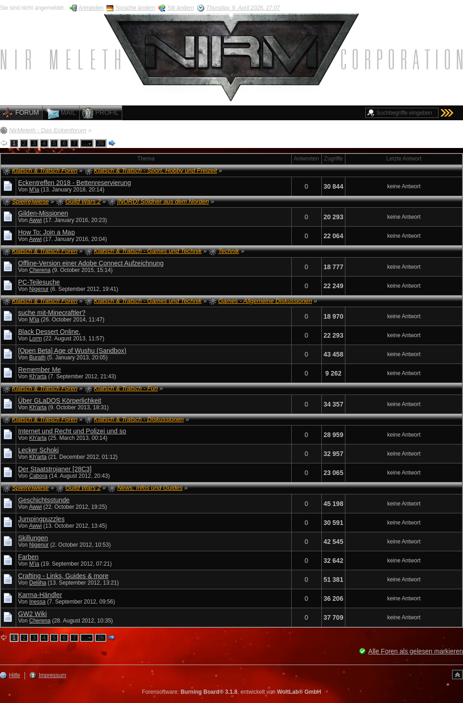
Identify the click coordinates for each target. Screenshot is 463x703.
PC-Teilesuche (39, 282)
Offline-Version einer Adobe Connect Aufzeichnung (90, 263)
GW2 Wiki (32, 613)
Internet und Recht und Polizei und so (72, 431)
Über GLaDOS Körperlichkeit (59, 400)
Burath (37, 357)
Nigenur (39, 289)
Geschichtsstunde (43, 500)
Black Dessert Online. (49, 331)
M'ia (34, 189)
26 (101, 143)
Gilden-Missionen (43, 213)
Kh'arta (38, 376)
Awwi (35, 220)
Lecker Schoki (38, 450)
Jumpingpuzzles (41, 519)
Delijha (37, 583)
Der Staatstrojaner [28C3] (55, 469)
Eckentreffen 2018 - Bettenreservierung (74, 182)
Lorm (35, 338)
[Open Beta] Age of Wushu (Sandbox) (72, 350)
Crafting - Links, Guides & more (63, 576)
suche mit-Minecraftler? (52, 312)
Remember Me (39, 369)
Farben (28, 557)
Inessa (37, 601)
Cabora (38, 476)
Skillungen (33, 538)
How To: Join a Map (46, 232)
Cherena (39, 270)
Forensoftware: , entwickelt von (231, 692)
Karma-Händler (40, 594)
